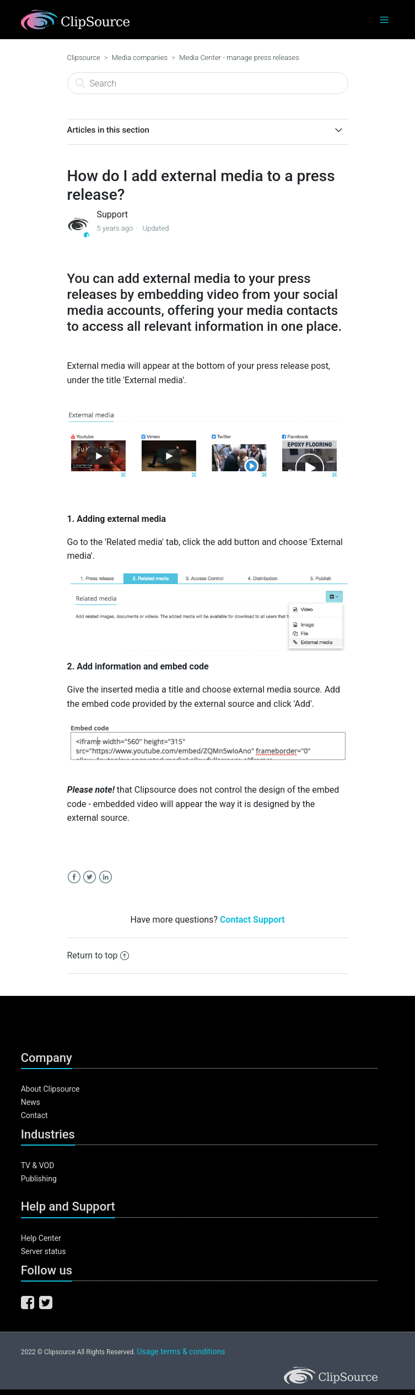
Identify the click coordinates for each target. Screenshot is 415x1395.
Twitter (89, 877)
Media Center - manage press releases (239, 57)
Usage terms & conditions (181, 1351)
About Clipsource (50, 1089)
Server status (43, 1251)
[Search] (207, 83)
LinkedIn (105, 877)
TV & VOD (38, 1165)
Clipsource (83, 57)
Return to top (98, 955)
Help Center (41, 1238)
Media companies (140, 57)
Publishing (39, 1178)
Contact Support (252, 919)
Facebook (74, 877)
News (30, 1102)
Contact (34, 1115)
